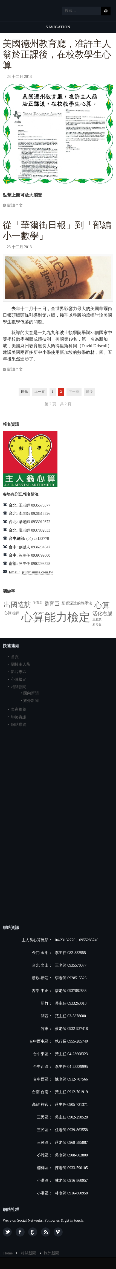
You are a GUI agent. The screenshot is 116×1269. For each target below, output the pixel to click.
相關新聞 (18, 687)
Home (8, 1253)
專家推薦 (18, 709)
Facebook (20, 1232)
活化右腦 (102, 613)
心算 (102, 605)
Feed (45, 1232)
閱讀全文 (15, 205)
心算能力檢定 (55, 617)
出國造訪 (17, 604)
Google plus (32, 1232)
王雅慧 (97, 619)
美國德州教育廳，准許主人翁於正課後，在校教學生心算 (57, 54)
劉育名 (37, 602)
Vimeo (58, 1232)
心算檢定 (18, 679)
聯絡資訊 (18, 717)
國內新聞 (31, 693)
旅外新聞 (31, 701)
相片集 (97, 624)
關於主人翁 (20, 664)
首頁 (15, 657)
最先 (24, 391)
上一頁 (39, 391)
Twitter (7, 1232)
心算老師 (11, 613)
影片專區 (18, 672)
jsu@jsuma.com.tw (37, 572)
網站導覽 (18, 725)
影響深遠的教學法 (77, 603)
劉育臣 (52, 603)
